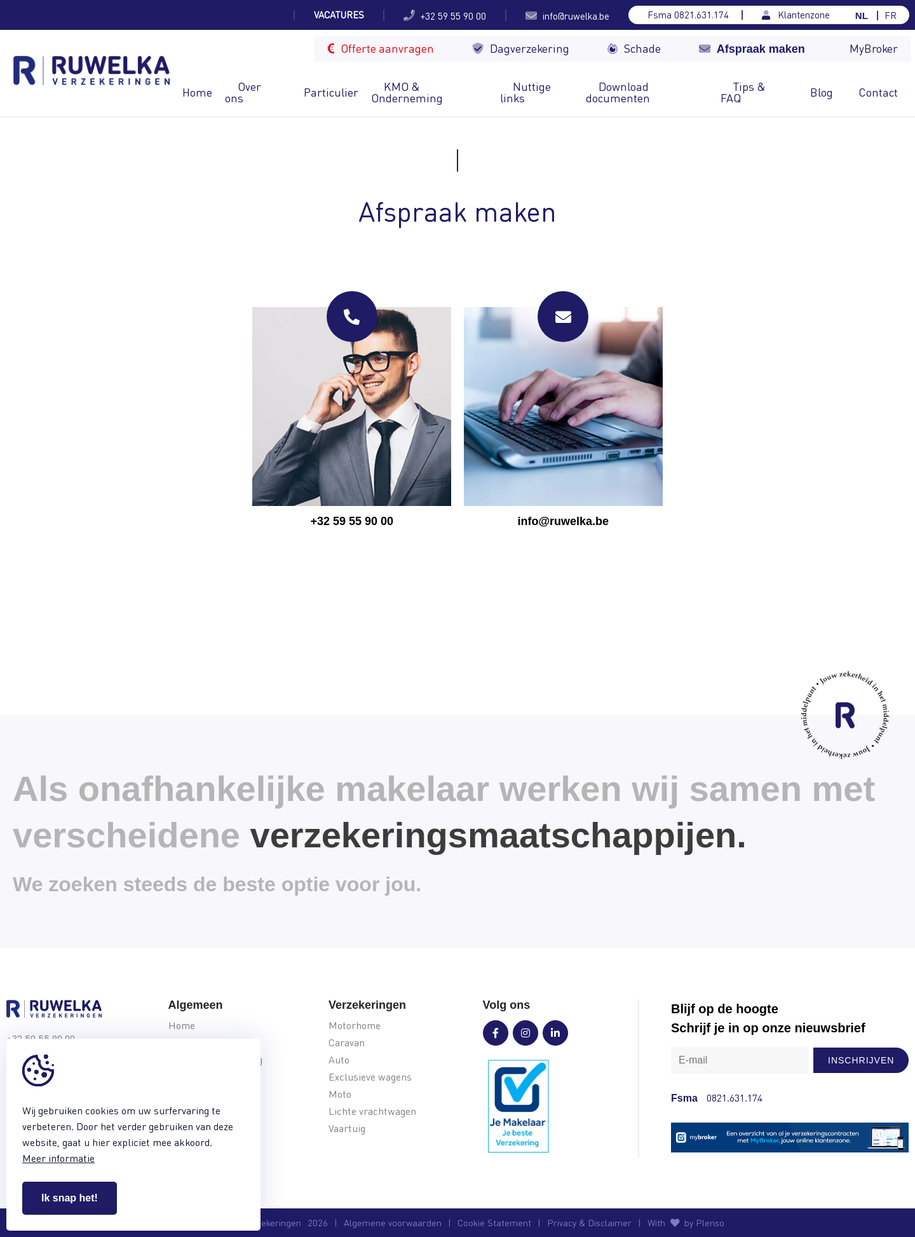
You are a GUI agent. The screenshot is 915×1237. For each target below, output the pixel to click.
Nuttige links (525, 92)
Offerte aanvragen (380, 48)
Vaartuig (347, 1128)
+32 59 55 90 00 (444, 15)
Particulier (331, 92)
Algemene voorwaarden (393, 1222)
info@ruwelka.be (567, 15)
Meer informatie (58, 1158)
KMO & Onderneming (407, 92)
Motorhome (355, 1025)
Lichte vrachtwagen (372, 1111)
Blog (821, 92)
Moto (340, 1094)
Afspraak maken (752, 49)
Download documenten (618, 92)
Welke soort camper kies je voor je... (200, 15)
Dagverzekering (520, 48)
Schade (634, 48)
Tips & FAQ (743, 92)
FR (890, 15)
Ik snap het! (69, 1198)
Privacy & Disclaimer (589, 1222)
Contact (878, 92)
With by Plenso (685, 1222)
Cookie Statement (494, 1222)
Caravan (347, 1042)
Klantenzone (796, 15)
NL (861, 15)
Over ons (243, 92)
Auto (339, 1060)
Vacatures (339, 15)
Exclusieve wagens (370, 1077)
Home (197, 92)
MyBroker (874, 48)
